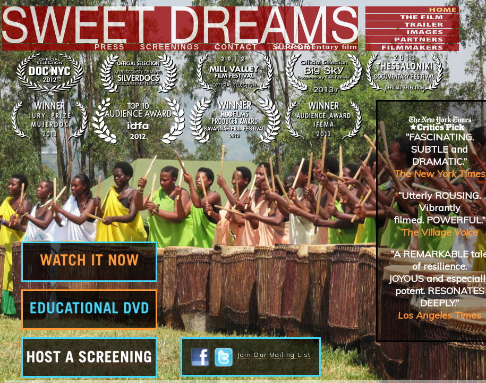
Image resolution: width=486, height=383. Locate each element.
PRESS (110, 47)
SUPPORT (294, 47)
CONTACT (236, 47)
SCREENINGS (170, 47)
